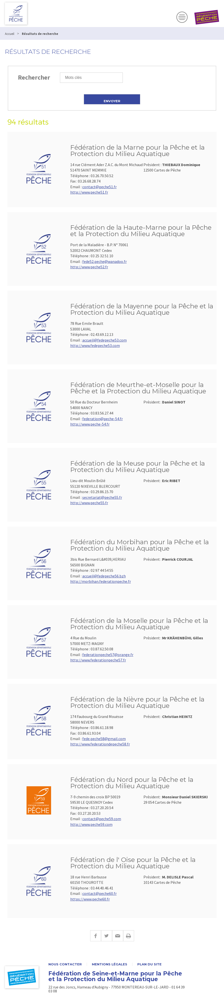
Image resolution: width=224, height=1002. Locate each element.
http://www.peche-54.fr (90, 424)
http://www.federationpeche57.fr (98, 660)
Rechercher (34, 77)
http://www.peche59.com (91, 824)
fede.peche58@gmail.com (104, 738)
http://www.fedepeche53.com (95, 345)
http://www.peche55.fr (89, 502)
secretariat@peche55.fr (102, 497)
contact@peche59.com (101, 818)
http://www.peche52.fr (89, 266)
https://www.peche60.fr (90, 899)
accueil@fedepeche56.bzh (104, 575)
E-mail (117, 935)
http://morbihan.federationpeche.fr (100, 581)
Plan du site (149, 964)
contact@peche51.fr (99, 186)
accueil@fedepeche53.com (104, 340)
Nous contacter (65, 964)
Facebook (95, 935)
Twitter (106, 935)
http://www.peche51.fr (89, 192)
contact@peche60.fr (99, 893)
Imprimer (128, 935)
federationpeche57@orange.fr (107, 654)
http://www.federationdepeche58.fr (100, 744)
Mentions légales (109, 964)
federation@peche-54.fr (102, 418)
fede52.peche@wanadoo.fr (104, 261)
